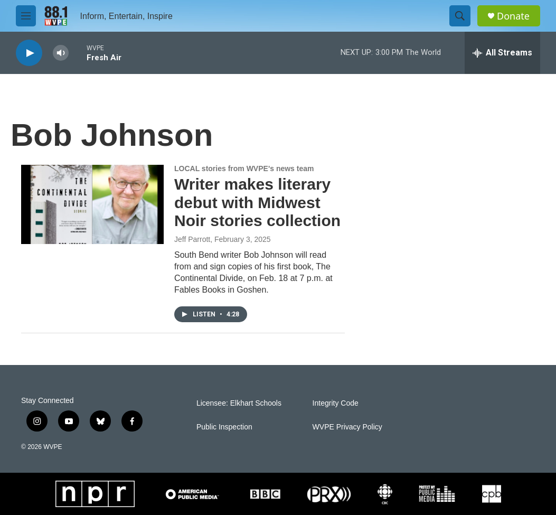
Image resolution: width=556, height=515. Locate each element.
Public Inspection (224, 427)
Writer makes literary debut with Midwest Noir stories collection (257, 202)
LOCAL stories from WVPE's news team (244, 168)
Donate (513, 16)
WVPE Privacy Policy (347, 427)
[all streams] (502, 53)
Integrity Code (336, 403)
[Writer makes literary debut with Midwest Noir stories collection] (92, 204)
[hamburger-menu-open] (26, 15)
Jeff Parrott (192, 239)
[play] (29, 53)
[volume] (61, 53)
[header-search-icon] (459, 15)
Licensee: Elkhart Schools (238, 403)
